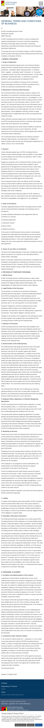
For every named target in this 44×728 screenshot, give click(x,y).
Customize (31, 725)
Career (3, 692)
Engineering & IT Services (9, 686)
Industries (3, 689)
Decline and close (20, 725)
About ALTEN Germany (24, 703)
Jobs (22, 694)
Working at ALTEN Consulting (7, 694)
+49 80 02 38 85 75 (25, 710)
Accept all (38, 725)
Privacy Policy (4, 703)
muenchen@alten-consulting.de (13, 710)
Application (17, 694)
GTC (17, 703)
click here (7, 721)
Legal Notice (12, 703)
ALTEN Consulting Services (3, 3)
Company (4, 683)
